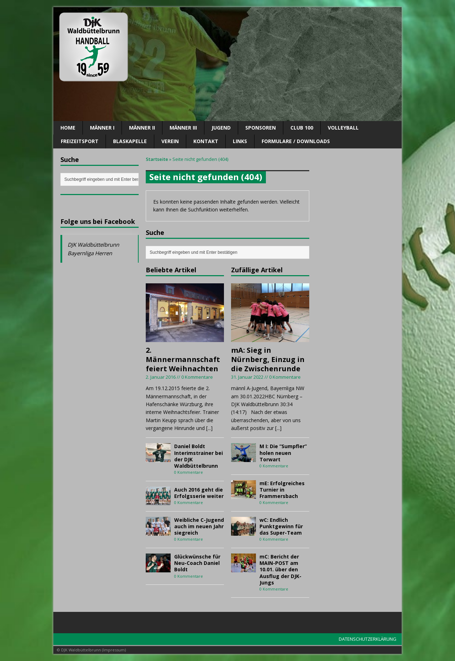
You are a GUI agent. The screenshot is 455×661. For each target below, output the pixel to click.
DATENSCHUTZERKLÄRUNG (367, 639)
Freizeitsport (79, 141)
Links (240, 141)
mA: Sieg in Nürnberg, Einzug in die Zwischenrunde (268, 359)
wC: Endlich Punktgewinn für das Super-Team (281, 526)
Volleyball (343, 127)
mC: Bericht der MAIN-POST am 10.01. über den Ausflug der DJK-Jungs (280, 569)
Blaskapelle (130, 141)
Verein (170, 141)
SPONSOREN (260, 127)
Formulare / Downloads (296, 141)
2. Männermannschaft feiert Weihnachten (183, 359)
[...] (209, 428)
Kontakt (205, 141)
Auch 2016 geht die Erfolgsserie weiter (199, 492)
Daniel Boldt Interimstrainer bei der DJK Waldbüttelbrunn (198, 456)
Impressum (114, 649)
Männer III (183, 127)
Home (67, 127)
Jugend (221, 127)
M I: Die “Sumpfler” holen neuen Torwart (283, 452)
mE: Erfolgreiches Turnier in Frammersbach (282, 489)
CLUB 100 (301, 127)
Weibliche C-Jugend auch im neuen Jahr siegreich (199, 526)
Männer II (142, 127)
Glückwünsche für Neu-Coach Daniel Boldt (197, 563)
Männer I (102, 127)
